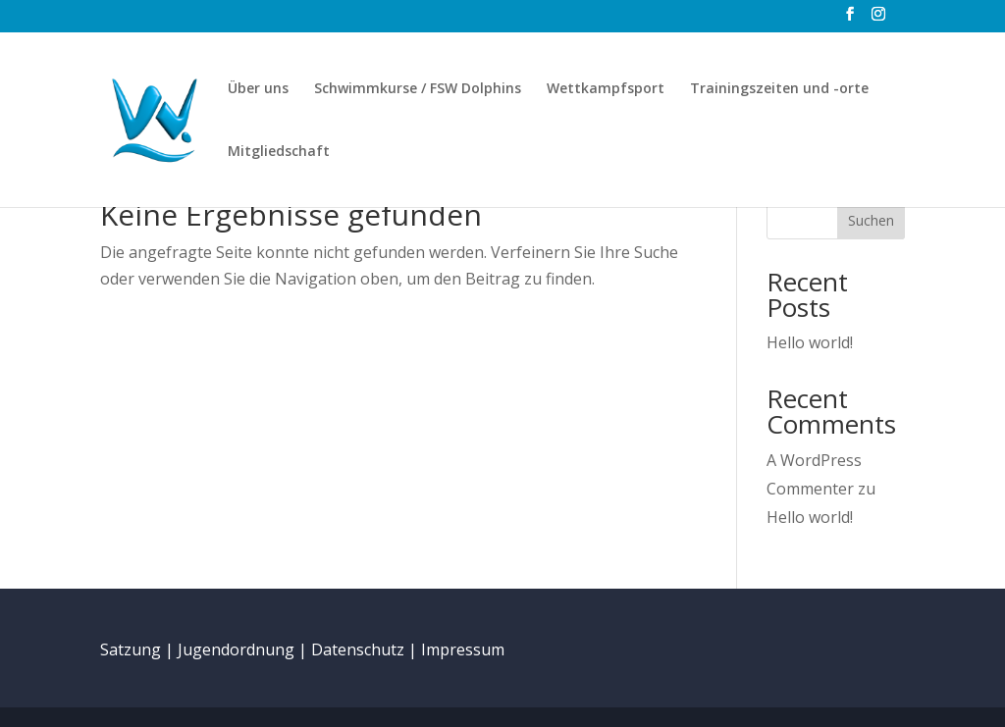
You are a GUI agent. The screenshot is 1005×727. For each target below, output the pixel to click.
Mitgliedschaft (279, 152)
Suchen (871, 220)
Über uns (258, 89)
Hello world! (810, 342)
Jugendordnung (236, 649)
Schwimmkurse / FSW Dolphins (417, 89)
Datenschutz (357, 649)
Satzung (130, 649)
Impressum (462, 649)
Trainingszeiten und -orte (779, 89)
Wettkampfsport (605, 89)
